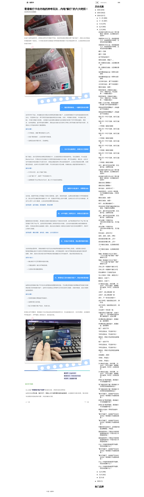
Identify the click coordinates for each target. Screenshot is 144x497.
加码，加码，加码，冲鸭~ (107, 236)
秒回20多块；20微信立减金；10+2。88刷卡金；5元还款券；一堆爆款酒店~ (108, 91)
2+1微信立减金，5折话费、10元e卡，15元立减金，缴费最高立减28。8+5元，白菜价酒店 (109, 286)
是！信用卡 (30, 2)
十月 (100, 24)
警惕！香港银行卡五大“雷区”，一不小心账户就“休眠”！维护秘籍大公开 (109, 255)
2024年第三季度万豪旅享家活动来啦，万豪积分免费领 (109, 207)
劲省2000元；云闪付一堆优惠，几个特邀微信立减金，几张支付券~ (109, 193)
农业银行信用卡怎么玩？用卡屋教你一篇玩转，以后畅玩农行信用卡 (109, 33)
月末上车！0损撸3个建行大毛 (108, 267)
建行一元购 (102, 51)
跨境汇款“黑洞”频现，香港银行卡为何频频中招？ (109, 380)
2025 (99, 13)
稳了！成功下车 (104, 328)
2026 (99, 10)
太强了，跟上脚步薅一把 (107, 292)
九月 (100, 27)
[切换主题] (97, 2)
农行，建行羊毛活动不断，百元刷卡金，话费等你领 (109, 166)
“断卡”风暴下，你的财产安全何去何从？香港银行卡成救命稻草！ (109, 395)
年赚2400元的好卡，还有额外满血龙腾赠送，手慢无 (109, 428)
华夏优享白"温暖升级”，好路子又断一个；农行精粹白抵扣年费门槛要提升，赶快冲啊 (109, 314)
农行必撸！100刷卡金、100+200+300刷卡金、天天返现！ (109, 222)
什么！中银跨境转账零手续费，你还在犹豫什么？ (109, 445)
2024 (99, 15)
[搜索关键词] (108, 2)
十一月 (101, 21)
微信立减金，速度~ (105, 87)
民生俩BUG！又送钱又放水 (107, 272)
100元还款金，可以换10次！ (108, 331)
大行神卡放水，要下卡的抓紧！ (109, 81)
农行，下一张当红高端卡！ (107, 298)
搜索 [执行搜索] (119, 2)
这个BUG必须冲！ (104, 57)
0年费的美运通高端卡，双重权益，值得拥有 (108, 320)
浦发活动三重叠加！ (105, 183)
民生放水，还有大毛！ (106, 233)
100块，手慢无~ (104, 358)
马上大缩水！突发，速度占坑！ (109, 275)
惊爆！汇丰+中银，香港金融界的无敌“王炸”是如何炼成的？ (109, 103)
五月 (100, 477)
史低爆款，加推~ (104, 355)
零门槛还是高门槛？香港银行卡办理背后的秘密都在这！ (109, 385)
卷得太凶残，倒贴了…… (106, 60)
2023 (99, 481)
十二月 (101, 18)
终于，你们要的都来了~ (106, 203)
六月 (100, 475)
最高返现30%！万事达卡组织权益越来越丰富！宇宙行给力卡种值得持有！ (109, 433)
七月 (100, 472)
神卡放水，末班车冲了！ (107, 188)
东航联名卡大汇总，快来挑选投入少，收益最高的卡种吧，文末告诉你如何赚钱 (109, 40)
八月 (100, 29)
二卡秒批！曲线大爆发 (106, 126)
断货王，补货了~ (104, 278)
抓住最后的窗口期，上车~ (107, 239)
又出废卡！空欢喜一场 (106, 310)
